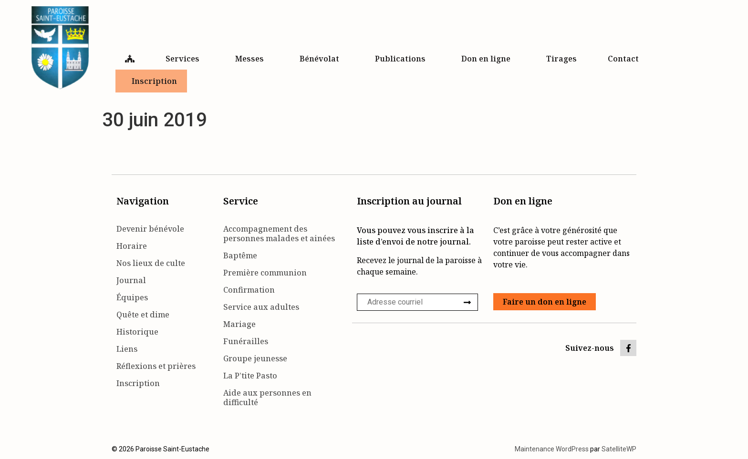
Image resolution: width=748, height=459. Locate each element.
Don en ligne (488, 58)
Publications (402, 58)
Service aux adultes (261, 307)
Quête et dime (142, 314)
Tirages (561, 58)
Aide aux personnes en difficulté (267, 398)
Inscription (154, 81)
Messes (252, 58)
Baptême (240, 255)
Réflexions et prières (156, 366)
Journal (131, 280)
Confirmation (249, 290)
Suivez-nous (589, 348)
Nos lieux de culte (150, 263)
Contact (626, 58)
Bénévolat (322, 58)
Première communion (265, 272)
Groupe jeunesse (255, 358)
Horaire (131, 246)
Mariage (239, 324)
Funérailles (245, 341)
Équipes (132, 297)
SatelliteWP (619, 449)
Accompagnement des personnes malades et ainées (279, 234)
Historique (137, 331)
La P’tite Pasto (250, 375)
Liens (126, 349)
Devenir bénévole (150, 229)
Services (185, 58)
